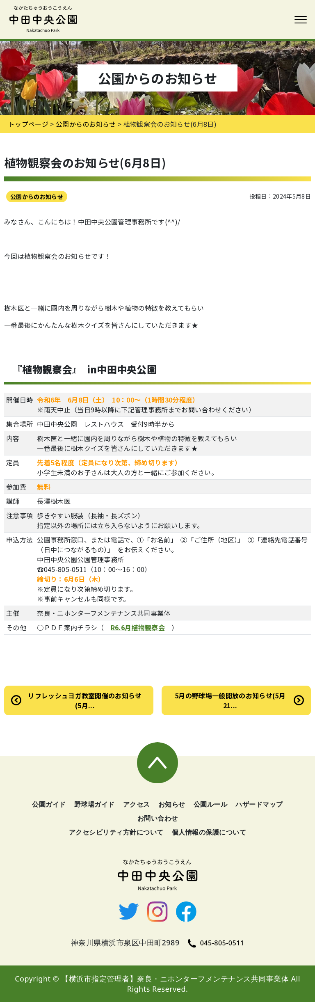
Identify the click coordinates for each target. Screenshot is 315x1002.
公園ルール (211, 804)
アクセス (136, 804)
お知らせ (171, 804)
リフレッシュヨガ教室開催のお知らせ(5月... (85, 700)
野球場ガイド (94, 804)
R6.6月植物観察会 (138, 627)
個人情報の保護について (209, 832)
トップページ (28, 124)
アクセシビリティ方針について (116, 832)
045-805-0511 (216, 942)
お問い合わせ (157, 818)
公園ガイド (49, 804)
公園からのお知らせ (36, 196)
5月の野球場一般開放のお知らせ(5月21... (230, 700)
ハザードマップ (259, 804)
